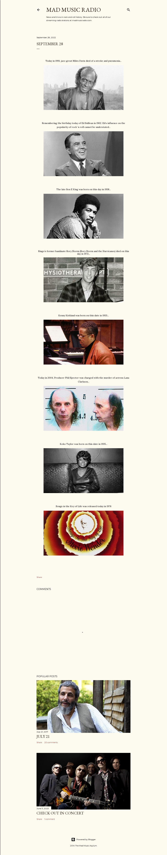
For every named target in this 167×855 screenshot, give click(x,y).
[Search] (128, 9)
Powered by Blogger (83, 839)
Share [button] (39, 577)
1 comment (49, 819)
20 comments (51, 742)
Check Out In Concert (60, 813)
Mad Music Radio (73, 10)
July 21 (43, 736)
